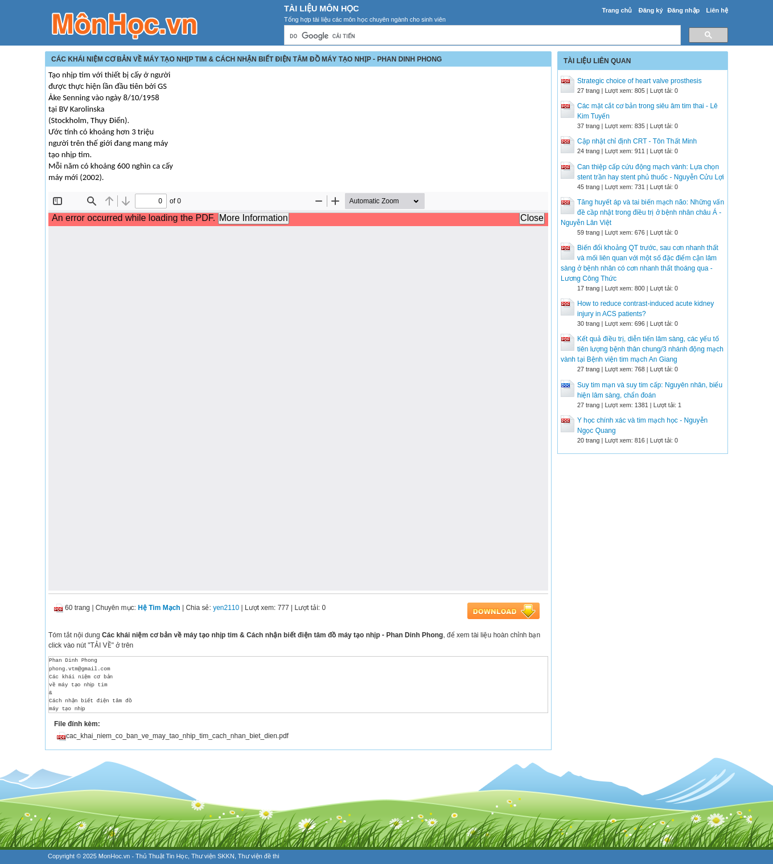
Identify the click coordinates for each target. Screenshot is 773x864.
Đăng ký (651, 10)
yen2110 (226, 608)
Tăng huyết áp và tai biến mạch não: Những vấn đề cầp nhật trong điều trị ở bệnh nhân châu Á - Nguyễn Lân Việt (642, 212)
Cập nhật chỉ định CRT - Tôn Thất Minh (637, 141)
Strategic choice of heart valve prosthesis (639, 81)
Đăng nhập (684, 10)
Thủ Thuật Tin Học (161, 856)
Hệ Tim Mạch (159, 608)
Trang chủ (617, 10)
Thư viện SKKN (213, 856)
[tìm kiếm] (481, 36)
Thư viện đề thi (258, 856)
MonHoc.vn (114, 856)
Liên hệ (717, 10)
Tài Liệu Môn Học (321, 8)
